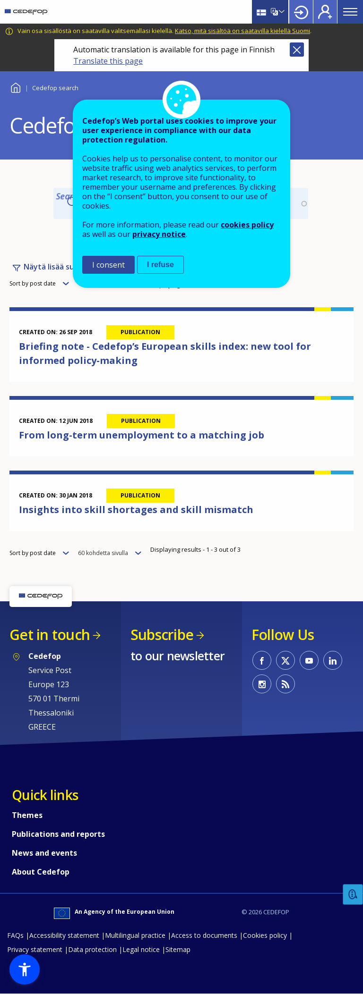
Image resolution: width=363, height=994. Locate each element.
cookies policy (247, 224)
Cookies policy (265, 935)
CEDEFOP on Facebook (261, 660)
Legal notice (141, 949)
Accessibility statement (64, 935)
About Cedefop (40, 872)
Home (15, 87)
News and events (44, 853)
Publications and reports (58, 834)
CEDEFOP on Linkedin (332, 660)
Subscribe (161, 634)
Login (301, 12)
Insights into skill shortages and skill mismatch (136, 509)
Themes (27, 815)
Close (297, 49)
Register (325, 12)
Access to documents (204, 935)
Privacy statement (34, 949)
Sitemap (177, 949)
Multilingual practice (135, 935)
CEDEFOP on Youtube (309, 660)
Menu (350, 12)
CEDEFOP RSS (285, 683)
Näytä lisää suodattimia (67, 266)
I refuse (160, 265)
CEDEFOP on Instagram (261, 683)
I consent (108, 265)
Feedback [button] (353, 894)
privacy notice (159, 234)
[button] (24, 969)
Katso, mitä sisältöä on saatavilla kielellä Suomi (242, 30)
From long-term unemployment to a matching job (141, 435)
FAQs (15, 935)
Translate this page (108, 61)
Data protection (92, 949)
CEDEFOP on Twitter (285, 660)
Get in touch (49, 634)
